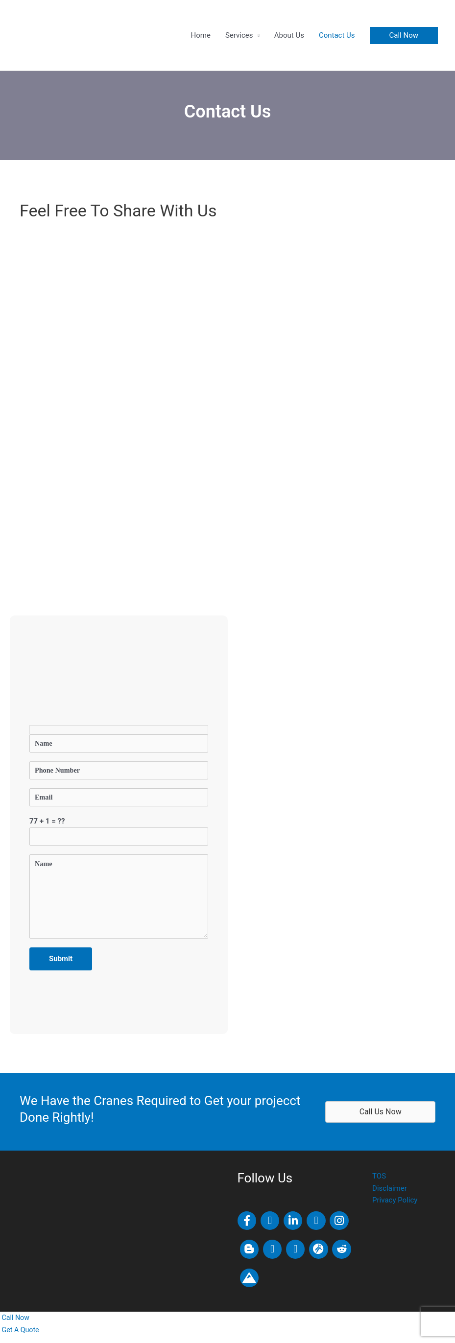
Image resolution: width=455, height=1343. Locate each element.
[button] (404, 35)
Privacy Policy (394, 1206)
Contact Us (337, 35)
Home (201, 35)
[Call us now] (15, 1324)
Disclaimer (389, 1195)
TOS (379, 1182)
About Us (289, 35)
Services (239, 35)
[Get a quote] (20, 1336)
